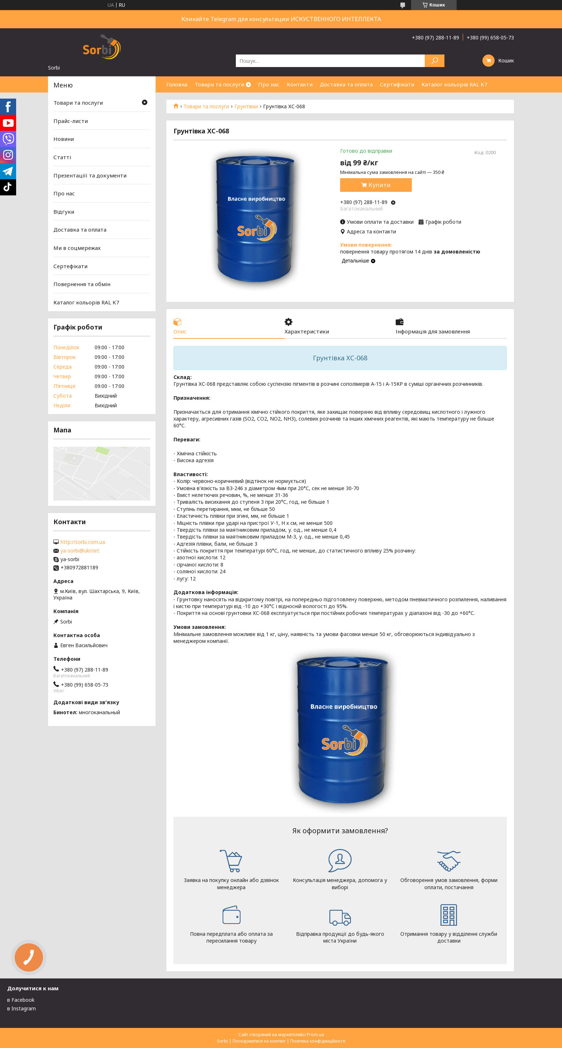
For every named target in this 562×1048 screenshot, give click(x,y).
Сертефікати (70, 266)
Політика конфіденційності (318, 1041)
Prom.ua (315, 1035)
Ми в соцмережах (77, 247)
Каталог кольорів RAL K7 (454, 84)
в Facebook (20, 999)
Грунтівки (246, 106)
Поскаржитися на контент (259, 1041)
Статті (62, 157)
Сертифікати (397, 84)
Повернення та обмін (81, 284)
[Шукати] (434, 60)
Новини (63, 138)
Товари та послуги (219, 84)
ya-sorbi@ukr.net (80, 550)
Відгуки (63, 211)
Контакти (300, 84)
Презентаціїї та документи (90, 175)
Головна (176, 84)
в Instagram (21, 1008)
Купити (379, 185)
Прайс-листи (70, 120)
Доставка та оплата (346, 84)
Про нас (269, 84)
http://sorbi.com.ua (83, 542)
